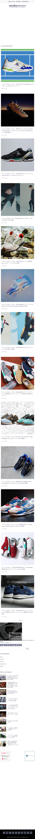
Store (9, 1)
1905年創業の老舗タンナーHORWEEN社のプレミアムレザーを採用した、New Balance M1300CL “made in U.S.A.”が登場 (12, 685)
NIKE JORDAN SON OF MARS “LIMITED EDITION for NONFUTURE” (12, 692)
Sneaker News (3, 663)
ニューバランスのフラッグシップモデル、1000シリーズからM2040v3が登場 (12, 699)
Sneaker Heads (25, 1)
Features (2, 659)
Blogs (13, 1)
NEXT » (20, 620)
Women (1, 666)
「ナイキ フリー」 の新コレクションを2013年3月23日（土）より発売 (12, 736)
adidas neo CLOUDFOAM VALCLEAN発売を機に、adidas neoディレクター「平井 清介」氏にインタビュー (12, 743)
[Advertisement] (17, 27)
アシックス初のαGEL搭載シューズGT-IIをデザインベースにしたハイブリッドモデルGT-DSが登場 (12, 707)
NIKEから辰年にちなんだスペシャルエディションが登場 (12, 714)
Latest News (18, 1)
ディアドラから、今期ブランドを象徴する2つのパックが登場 (12, 729)
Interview (2, 661)
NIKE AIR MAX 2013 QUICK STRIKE (12, 721)
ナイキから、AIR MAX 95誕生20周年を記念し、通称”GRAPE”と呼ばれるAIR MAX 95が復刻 (12, 677)
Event (1, 656)
